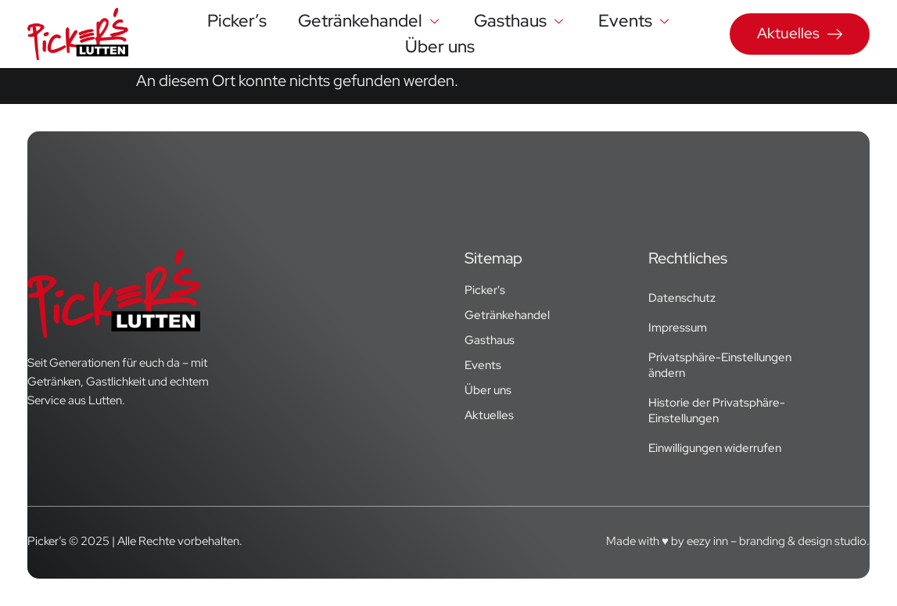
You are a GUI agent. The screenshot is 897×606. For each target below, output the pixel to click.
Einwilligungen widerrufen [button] (714, 448)
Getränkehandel (370, 20)
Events (635, 20)
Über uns (440, 46)
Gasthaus (520, 20)
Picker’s (237, 20)
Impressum (677, 327)
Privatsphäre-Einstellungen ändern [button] (719, 365)
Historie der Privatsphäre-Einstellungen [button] (716, 410)
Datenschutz (682, 298)
